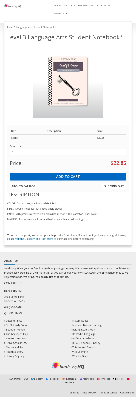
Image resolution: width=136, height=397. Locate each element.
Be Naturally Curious (17, 325)
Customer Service (82, 5)
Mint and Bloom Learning (86, 325)
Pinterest (103, 378)
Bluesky (37, 378)
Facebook (53, 378)
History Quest (80, 320)
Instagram (69, 378)
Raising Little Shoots (84, 329)
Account (103, 5)
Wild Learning (80, 351)
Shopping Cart (61, 13)
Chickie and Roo (15, 347)
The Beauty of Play (17, 334)
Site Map (74, 392)
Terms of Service (108, 392)
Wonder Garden (81, 356)
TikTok (118, 378)
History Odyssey (15, 356)
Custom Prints (14, 320)
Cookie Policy (127, 392)
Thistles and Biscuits (84, 347)
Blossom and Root (16, 338)
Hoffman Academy (83, 338)
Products (60, 5)
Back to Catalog (23, 186)
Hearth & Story (14, 351)
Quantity (15, 146)
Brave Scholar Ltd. (16, 343)
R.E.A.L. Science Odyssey (86, 343)
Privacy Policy (89, 392)
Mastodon (87, 378)
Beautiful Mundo (15, 329)
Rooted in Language (83, 334)
